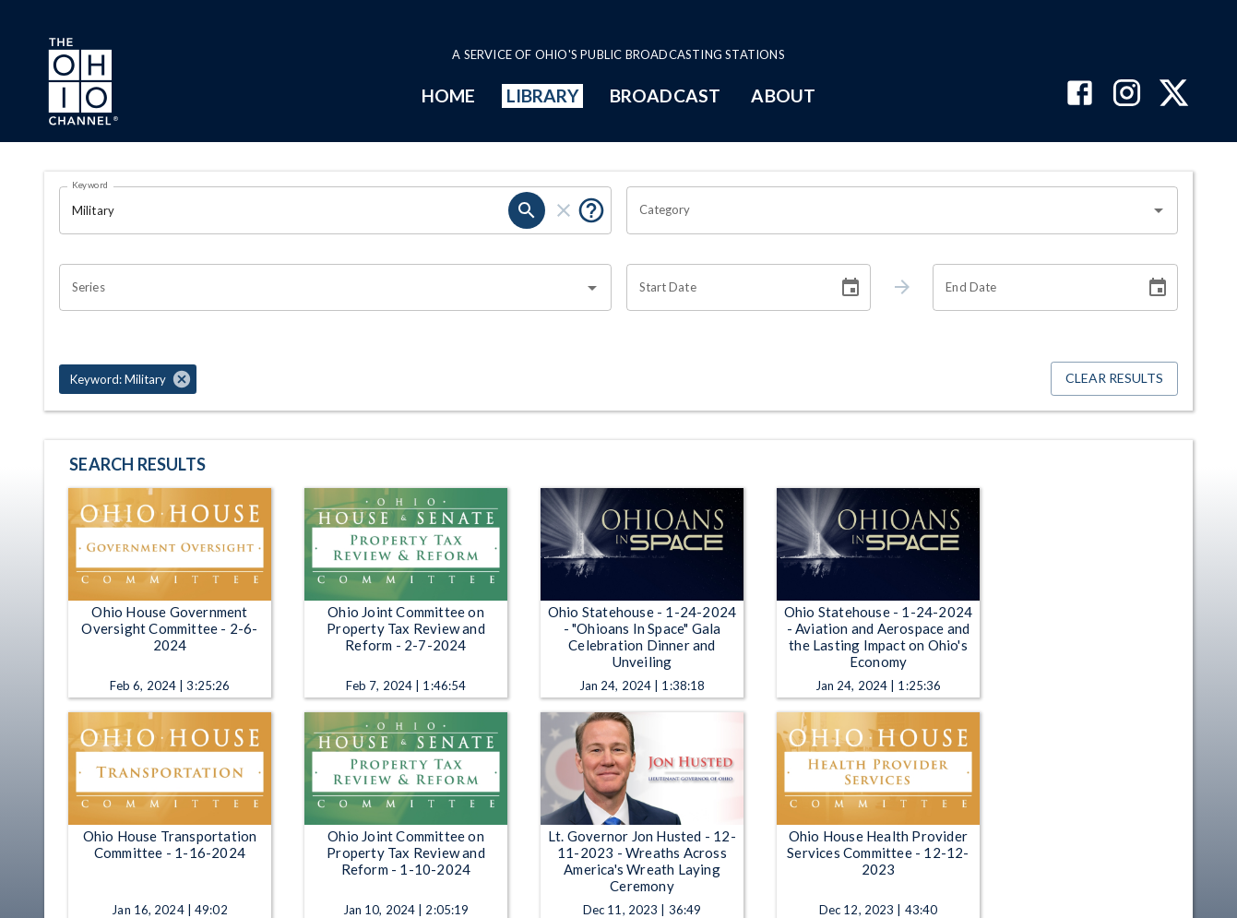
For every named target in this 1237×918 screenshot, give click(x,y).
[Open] (1159, 210)
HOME (448, 95)
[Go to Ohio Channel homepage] (81, 84)
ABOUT (783, 95)
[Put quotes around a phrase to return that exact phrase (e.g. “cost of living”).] (591, 210)
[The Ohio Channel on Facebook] (1080, 95)
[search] (526, 210)
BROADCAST (665, 95)
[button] (127, 379)
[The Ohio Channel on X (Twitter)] (1174, 95)
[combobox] (889, 210)
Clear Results (1114, 379)
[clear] (563, 210)
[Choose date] (850, 287)
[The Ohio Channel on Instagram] (1127, 95)
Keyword (90, 184)
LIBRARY (542, 95)
